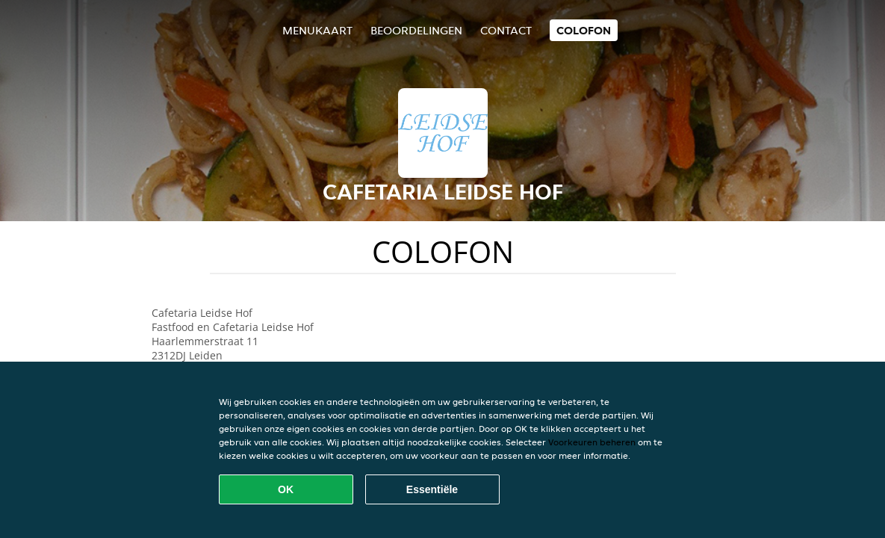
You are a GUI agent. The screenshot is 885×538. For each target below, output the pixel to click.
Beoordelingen (416, 30)
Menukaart (317, 30)
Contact (506, 30)
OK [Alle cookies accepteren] (286, 489)
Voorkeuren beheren (592, 442)
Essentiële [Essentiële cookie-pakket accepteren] (432, 489)
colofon (583, 30)
